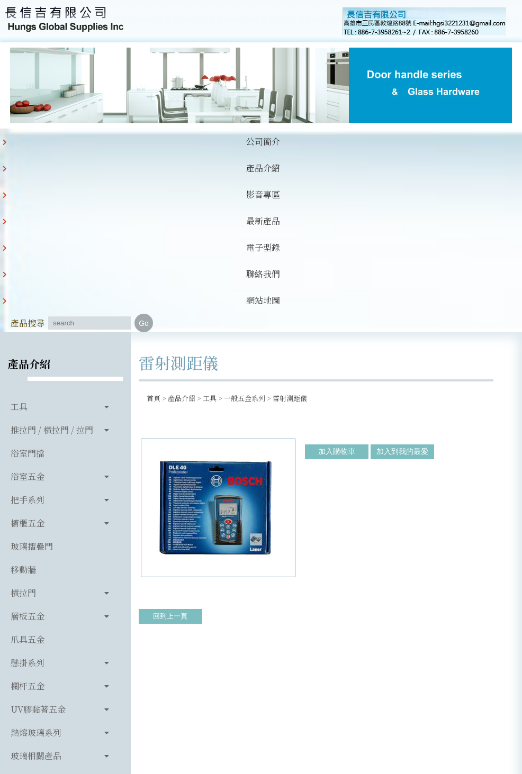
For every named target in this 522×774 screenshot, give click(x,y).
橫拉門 (23, 442)
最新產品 (184, 154)
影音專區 (132, 154)
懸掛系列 (27, 512)
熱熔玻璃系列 (36, 582)
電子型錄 (236, 154)
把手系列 (27, 349)
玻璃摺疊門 (32, 395)
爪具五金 (27, 488)
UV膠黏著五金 (38, 558)
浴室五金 (27, 326)
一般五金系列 (244, 247)
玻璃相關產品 (36, 605)
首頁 (153, 247)
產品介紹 (80, 154)
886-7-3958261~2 (206, 669)
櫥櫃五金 (27, 372)
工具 (19, 256)
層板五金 (27, 465)
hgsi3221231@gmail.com (405, 669)
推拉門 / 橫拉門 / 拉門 (52, 279)
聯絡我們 (288, 154)
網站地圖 (341, 154)
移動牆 (23, 419)
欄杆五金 (27, 535)
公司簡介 (28, 154)
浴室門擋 (27, 302)
